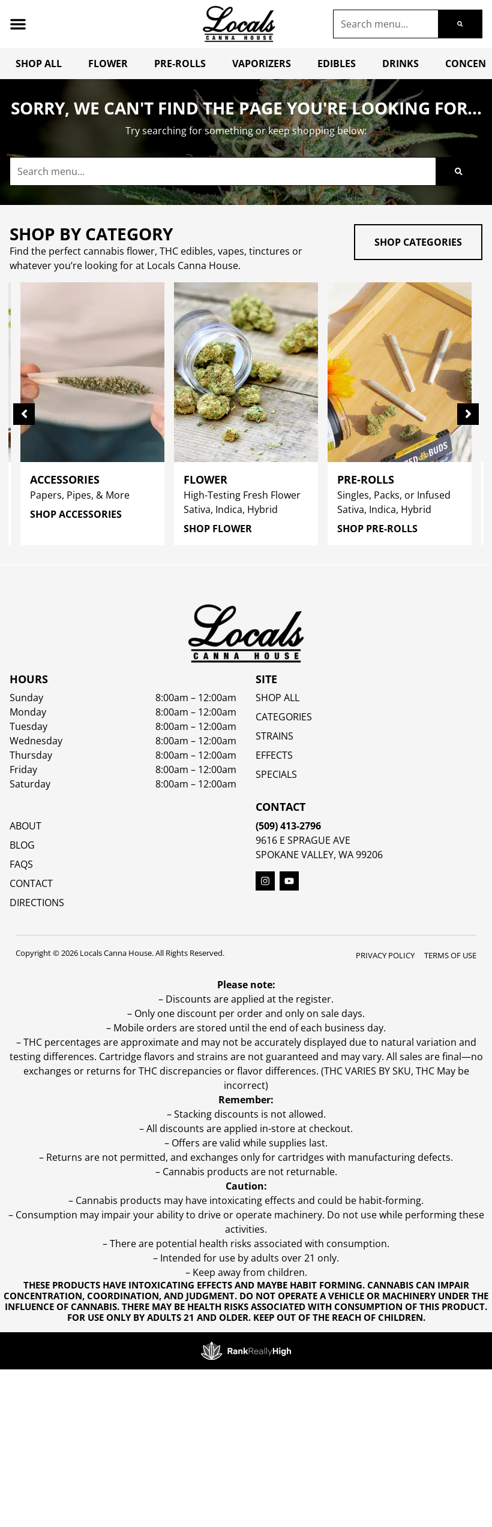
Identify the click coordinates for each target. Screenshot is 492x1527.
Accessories (65, 479)
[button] (18, 24)
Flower (108, 63)
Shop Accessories (76, 514)
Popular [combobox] (110, 591)
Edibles (336, 63)
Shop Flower (218, 528)
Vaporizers (261, 63)
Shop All (39, 63)
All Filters (42, 591)
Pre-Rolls (180, 63)
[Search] (460, 24)
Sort (103, 578)
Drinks (400, 63)
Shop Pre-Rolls (377, 528)
